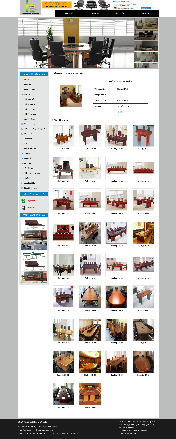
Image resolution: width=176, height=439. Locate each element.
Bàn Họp (27, 84)
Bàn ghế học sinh (30, 188)
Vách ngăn (28, 139)
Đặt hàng (120, 112)
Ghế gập (27, 94)
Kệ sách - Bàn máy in (32, 134)
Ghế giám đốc (29, 99)
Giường (27, 178)
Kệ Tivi (27, 80)
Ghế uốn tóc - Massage (32, 173)
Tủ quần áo (28, 168)
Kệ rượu (27, 163)
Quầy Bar (27, 153)
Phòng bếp (28, 158)
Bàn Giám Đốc (29, 89)
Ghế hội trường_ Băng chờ (34, 129)
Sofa (25, 144)
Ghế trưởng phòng (31, 104)
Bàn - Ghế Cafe (30, 148)
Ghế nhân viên (29, 109)
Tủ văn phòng (29, 124)
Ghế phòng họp (30, 114)
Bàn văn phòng (29, 119)
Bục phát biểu (29, 183)
